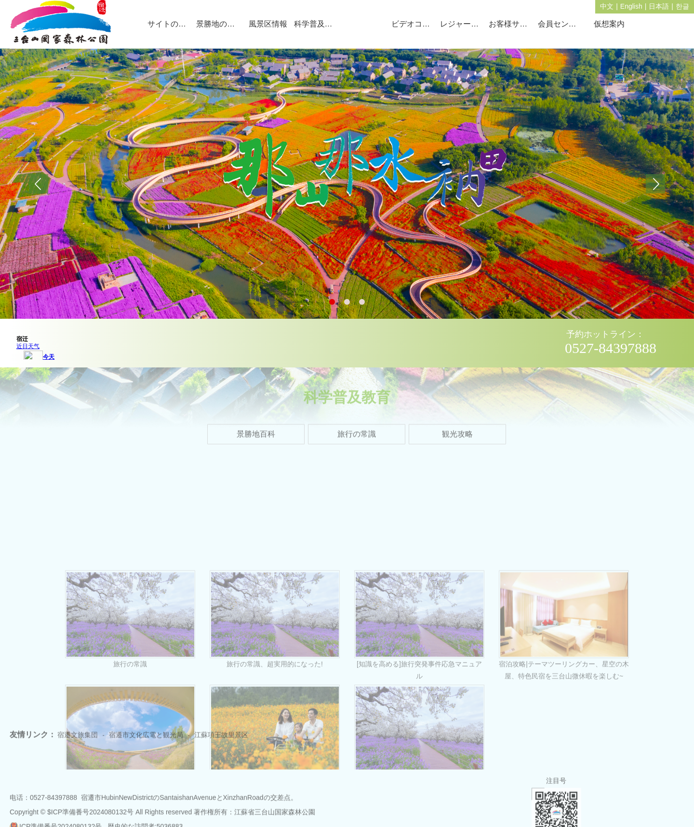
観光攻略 (457, 441)
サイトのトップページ (170, 24)
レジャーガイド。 (463, 24)
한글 (682, 6)
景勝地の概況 (219, 24)
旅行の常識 (356, 441)
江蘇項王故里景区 (221, 743)
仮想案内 (609, 24)
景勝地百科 (256, 441)
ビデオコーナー (414, 24)
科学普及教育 (317, 24)
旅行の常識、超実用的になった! (275, 767)
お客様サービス (511, 24)
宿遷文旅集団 (77, 743)
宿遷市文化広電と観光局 (146, 743)
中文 (607, 6)
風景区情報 (268, 24)
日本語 (659, 6)
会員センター (561, 24)
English (631, 6)
